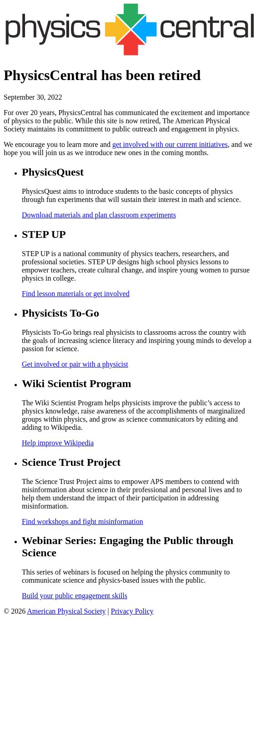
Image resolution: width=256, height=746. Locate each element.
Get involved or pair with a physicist (75, 364)
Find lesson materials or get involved (76, 293)
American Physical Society (66, 611)
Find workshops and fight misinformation (82, 521)
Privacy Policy (132, 611)
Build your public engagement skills (74, 596)
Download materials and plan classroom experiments (99, 215)
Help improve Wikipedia (58, 443)
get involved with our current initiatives (170, 144)
